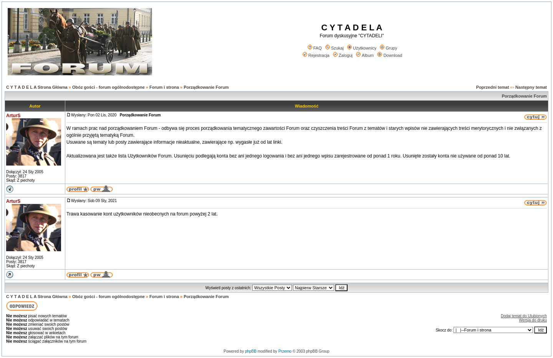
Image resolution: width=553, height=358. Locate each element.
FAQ (315, 48)
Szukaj (334, 48)
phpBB (251, 351)
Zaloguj (343, 55)
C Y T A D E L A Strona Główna (37, 87)
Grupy (388, 48)
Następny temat (531, 87)
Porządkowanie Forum (206, 87)
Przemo (284, 351)
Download (389, 55)
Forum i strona (164, 87)
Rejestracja (316, 55)
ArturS (13, 115)
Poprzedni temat (492, 87)
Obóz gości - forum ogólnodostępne (108, 87)
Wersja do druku (533, 320)
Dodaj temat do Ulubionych (524, 316)
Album (365, 55)
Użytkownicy (361, 48)
